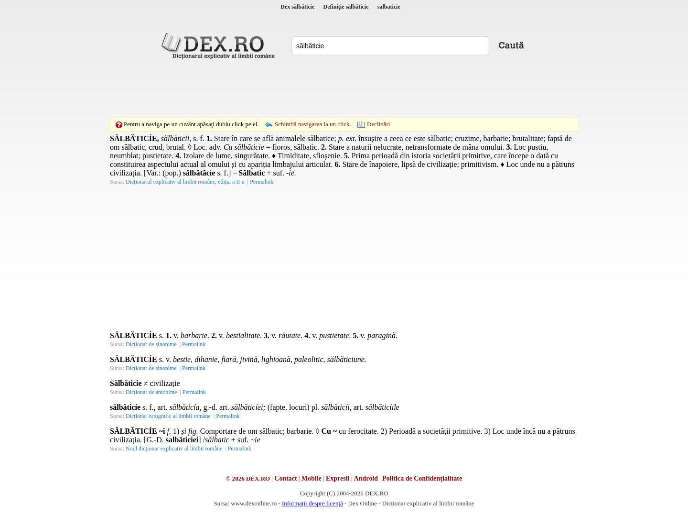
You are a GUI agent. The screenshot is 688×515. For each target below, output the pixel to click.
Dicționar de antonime (151, 392)
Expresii (338, 478)
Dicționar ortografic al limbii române (168, 416)
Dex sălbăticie (297, 6)
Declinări (378, 124)
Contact (285, 478)
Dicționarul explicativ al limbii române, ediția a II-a (185, 181)
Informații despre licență (312, 503)
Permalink (261, 181)
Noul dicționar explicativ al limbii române (174, 448)
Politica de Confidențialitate (422, 478)
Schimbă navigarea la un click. (313, 124)
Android (366, 478)
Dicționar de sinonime (151, 344)
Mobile (311, 478)
